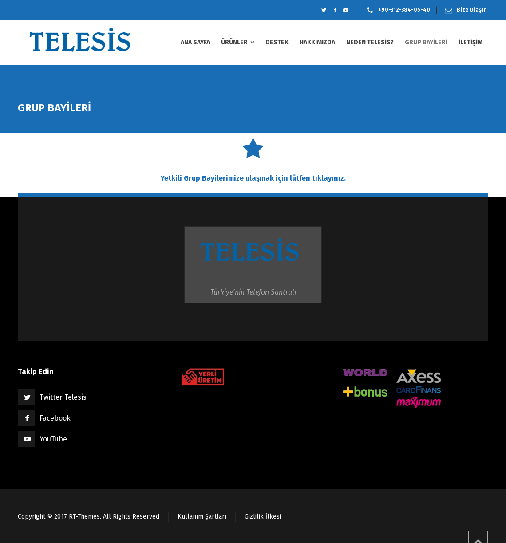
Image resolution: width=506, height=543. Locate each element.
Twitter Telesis (63, 397)
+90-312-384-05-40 (404, 10)
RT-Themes (84, 516)
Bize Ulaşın (472, 10)
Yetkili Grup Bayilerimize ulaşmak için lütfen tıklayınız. (253, 178)
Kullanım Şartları (202, 516)
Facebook (55, 418)
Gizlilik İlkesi (263, 516)
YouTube (53, 439)
